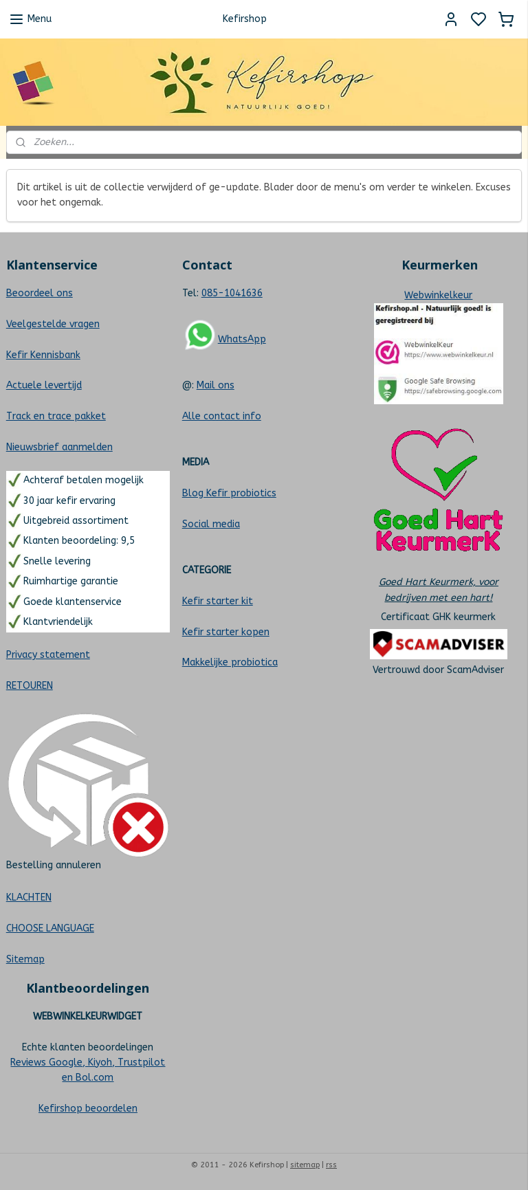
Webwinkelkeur (438, 295)
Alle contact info (221, 416)
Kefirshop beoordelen (88, 1108)
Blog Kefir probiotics (229, 493)
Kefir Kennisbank (43, 355)
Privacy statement (48, 655)
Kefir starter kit (217, 601)
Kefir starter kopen (226, 632)
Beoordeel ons (39, 293)
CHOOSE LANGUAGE (50, 928)
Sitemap (25, 959)
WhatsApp (242, 339)
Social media (211, 524)
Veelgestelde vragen (53, 324)
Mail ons (215, 385)
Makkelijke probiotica (230, 662)
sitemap (305, 1164)
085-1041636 (232, 293)
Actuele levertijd (44, 385)
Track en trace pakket (56, 416)
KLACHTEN (29, 897)
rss (331, 1164)
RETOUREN (29, 686)
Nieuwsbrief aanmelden (59, 447)
